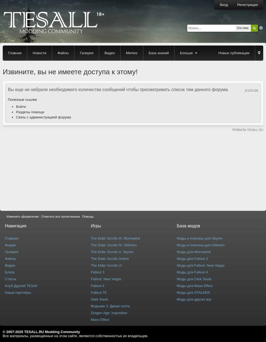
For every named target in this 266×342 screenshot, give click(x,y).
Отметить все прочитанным (60, 216)
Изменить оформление (23, 216)
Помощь (88, 216)
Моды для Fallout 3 (192, 259)
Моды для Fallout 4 (192, 272)
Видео (109, 53)
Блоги (9, 272)
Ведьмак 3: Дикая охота (110, 306)
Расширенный (261, 28)
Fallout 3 (97, 272)
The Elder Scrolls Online (110, 259)
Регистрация (247, 5)
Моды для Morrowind (194, 252)
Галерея (86, 53)
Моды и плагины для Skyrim (200, 238)
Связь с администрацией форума (43, 117)
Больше (189, 53)
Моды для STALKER (193, 293)
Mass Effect (100, 320)
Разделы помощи (30, 112)
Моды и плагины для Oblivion (200, 245)
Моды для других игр (194, 299)
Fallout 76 (98, 293)
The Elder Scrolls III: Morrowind (115, 238)
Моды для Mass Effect (195, 286)
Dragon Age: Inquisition (109, 313)
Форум (10, 245)
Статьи (10, 279)
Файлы (63, 53)
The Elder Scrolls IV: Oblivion (114, 245)
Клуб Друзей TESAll (21, 286)
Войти (21, 107)
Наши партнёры (18, 293)
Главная (14, 53)
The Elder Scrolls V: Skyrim (112, 252)
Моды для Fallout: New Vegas (200, 265)
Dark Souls (99, 299)
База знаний (159, 53)
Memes (132, 53)
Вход (224, 5)
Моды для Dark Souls (194, 279)
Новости (39, 53)
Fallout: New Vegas (106, 279)
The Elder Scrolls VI (106, 265)
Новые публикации (233, 53)
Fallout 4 (97, 286)
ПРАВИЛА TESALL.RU (247, 129)
